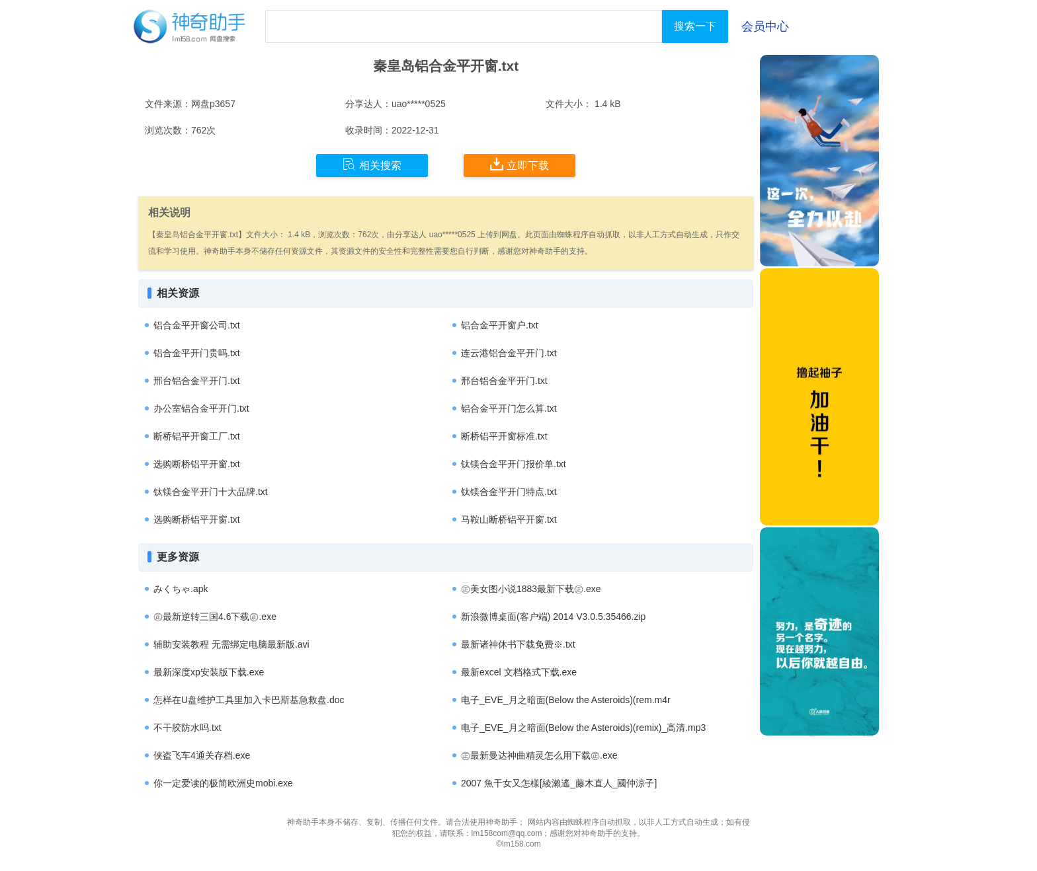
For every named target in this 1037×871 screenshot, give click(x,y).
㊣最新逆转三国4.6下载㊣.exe (214, 616)
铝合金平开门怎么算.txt (509, 408)
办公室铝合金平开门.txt (201, 408)
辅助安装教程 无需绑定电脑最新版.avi (231, 644)
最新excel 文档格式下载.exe (519, 672)
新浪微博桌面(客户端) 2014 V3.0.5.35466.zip (553, 616)
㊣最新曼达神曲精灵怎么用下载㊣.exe (539, 755)
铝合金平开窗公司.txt (196, 325)
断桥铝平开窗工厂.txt (196, 436)
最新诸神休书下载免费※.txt (518, 644)
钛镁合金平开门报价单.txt (513, 464)
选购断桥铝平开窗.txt (196, 464)
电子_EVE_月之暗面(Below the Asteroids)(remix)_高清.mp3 (583, 727)
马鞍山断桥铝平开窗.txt (509, 519)
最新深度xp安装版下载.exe (208, 672)
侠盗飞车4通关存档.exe (201, 755)
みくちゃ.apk (180, 589)
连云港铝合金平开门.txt (509, 353)
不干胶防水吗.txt (187, 727)
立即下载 (519, 164)
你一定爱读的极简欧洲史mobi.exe (223, 783)
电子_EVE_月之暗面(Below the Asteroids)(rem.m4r (566, 700)
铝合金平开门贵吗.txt (196, 353)
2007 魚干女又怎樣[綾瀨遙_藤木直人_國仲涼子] (559, 783)
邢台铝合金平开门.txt (196, 380)
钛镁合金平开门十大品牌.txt (210, 491)
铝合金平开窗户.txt (499, 325)
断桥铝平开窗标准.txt (504, 436)
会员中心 (765, 26)
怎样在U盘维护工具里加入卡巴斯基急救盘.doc (249, 700)
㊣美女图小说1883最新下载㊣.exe (531, 589)
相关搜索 (372, 164)
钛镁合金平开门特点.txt (509, 491)
